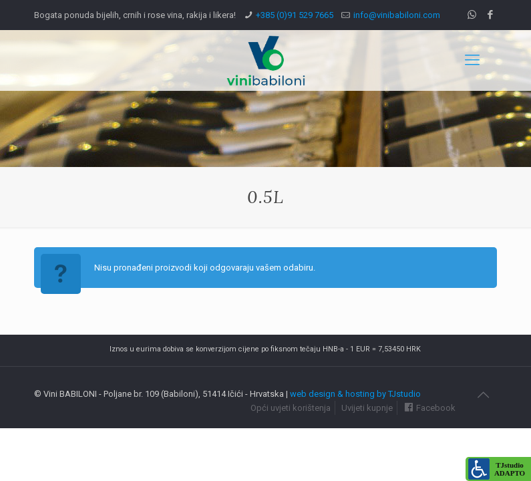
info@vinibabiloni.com (396, 15)
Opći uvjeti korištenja (290, 408)
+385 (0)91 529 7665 (294, 15)
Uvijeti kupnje (367, 408)
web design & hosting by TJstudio (355, 394)
